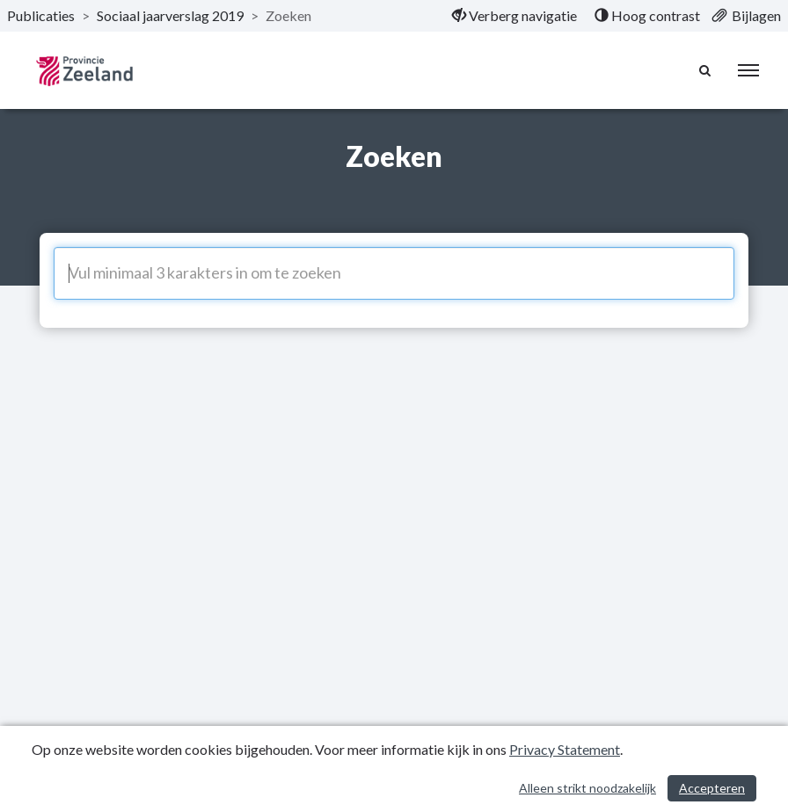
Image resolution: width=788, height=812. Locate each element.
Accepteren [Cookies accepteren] (712, 787)
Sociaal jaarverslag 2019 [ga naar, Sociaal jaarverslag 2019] (170, 15)
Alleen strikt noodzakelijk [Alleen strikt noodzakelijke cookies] (587, 787)
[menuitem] (514, 15)
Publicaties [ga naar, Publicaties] (41, 15)
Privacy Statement (564, 749)
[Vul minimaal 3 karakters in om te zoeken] (394, 273)
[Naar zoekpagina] (705, 70)
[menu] (748, 70)
